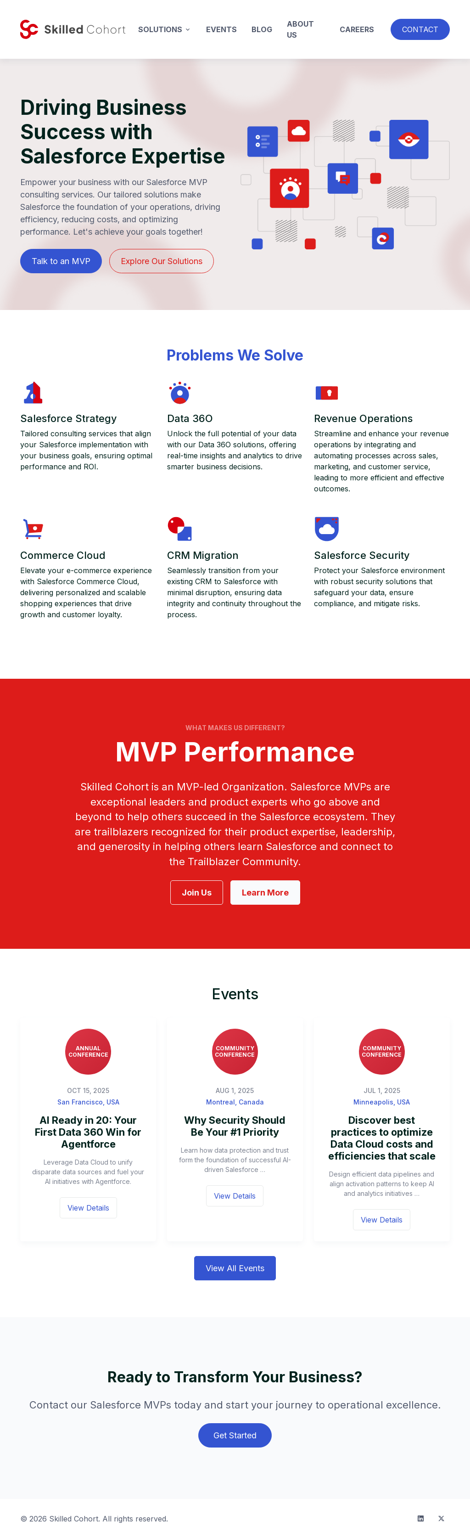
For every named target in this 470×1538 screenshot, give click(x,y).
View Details (88, 1207)
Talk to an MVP (61, 261)
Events (221, 29)
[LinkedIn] (420, 1518)
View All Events (235, 1268)
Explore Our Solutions (161, 261)
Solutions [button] (160, 29)
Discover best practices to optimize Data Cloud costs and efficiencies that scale (382, 1138)
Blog (262, 29)
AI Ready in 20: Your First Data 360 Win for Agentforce (88, 1132)
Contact (420, 29)
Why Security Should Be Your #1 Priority (234, 1126)
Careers (357, 29)
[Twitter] (441, 1518)
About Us (300, 29)
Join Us (197, 892)
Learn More (265, 892)
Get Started (235, 1435)
